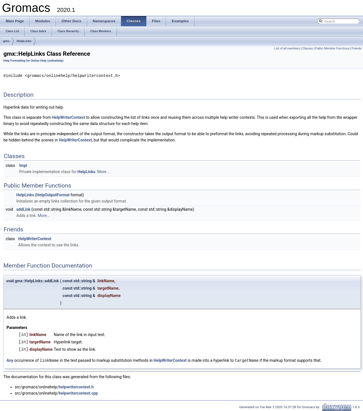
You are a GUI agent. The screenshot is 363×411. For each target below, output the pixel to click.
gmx (6, 41)
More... (103, 171)
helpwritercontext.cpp (78, 392)
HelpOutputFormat (53, 194)
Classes (307, 48)
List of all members (287, 48)
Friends (357, 48)
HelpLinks (24, 41)
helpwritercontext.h (76, 386)
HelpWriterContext (68, 117)
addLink (23, 209)
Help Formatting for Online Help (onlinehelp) (33, 61)
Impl (23, 165)
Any (10, 360)
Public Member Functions (332, 48)
